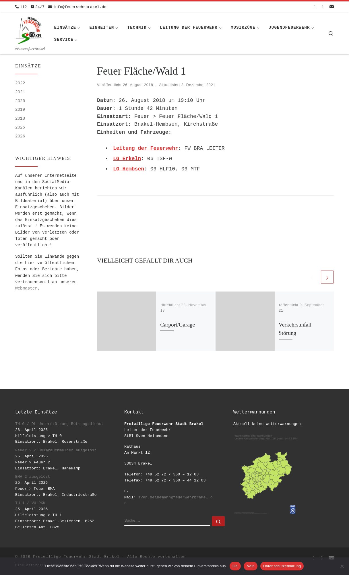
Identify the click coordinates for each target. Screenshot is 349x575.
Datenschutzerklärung (282, 566)
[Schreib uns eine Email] (331, 7)
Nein (251, 566)
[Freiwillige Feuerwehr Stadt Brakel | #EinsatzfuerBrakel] (29, 29)
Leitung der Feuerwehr (145, 148)
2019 (20, 109)
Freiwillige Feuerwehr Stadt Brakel (76, 557)
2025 (20, 127)
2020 (20, 101)
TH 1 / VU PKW (30, 503)
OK (235, 566)
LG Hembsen (128, 169)
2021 (20, 92)
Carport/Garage (177, 325)
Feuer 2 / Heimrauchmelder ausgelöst (56, 450)
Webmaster (26, 288)
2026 (20, 136)
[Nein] (342, 566)
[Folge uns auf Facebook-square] (314, 7)
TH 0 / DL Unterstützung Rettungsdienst (59, 424)
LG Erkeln (127, 159)
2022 (20, 83)
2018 (20, 118)
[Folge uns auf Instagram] (322, 7)
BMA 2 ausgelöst (32, 477)
